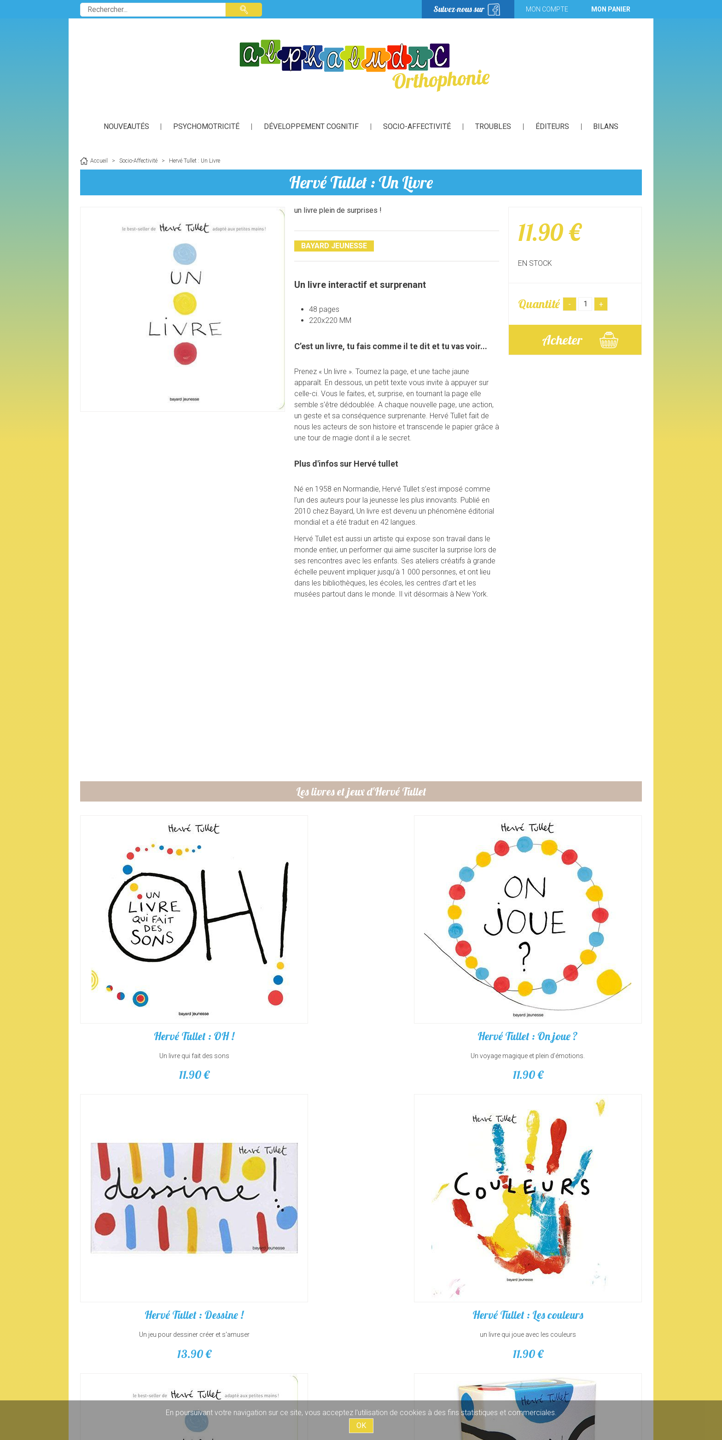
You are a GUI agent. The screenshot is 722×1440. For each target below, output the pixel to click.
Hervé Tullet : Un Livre (361, 182)
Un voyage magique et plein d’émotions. (290, 981)
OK (361, 1425)
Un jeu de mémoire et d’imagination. (575, 1185)
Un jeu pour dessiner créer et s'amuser (432, 981)
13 (432, 1000)
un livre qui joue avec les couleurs (575, 981)
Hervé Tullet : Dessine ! (432, 961)
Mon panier (610, 9)
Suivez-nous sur (458, 9)
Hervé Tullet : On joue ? (289, 961)
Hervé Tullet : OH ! (147, 961)
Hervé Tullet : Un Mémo (575, 1165)
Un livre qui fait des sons (147, 981)
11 (147, 1000)
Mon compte (547, 9)
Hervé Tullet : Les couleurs (575, 961)
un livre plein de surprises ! (147, 1185)
